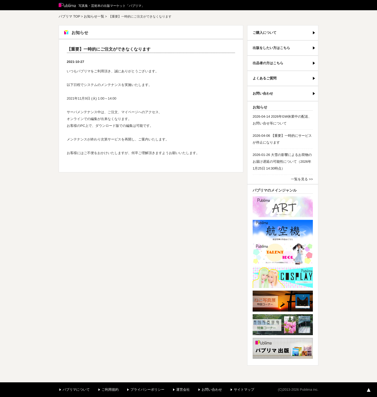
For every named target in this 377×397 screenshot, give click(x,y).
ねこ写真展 (283, 301)
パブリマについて (76, 389)
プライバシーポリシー (147, 389)
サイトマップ (244, 389)
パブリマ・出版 (283, 348)
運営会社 (183, 389)
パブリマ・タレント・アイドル (283, 253)
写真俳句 (283, 324)
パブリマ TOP (69, 16)
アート (283, 206)
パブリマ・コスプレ (283, 277)
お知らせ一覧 (94, 16)
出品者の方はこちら (268, 63)
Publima (67, 5)
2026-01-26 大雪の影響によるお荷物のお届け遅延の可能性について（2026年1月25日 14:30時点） (282, 161)
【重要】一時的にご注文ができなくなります (109, 49)
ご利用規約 (110, 389)
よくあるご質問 (264, 78)
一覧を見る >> (302, 179)
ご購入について (264, 33)
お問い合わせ (263, 93)
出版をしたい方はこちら (271, 48)
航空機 (283, 230)
